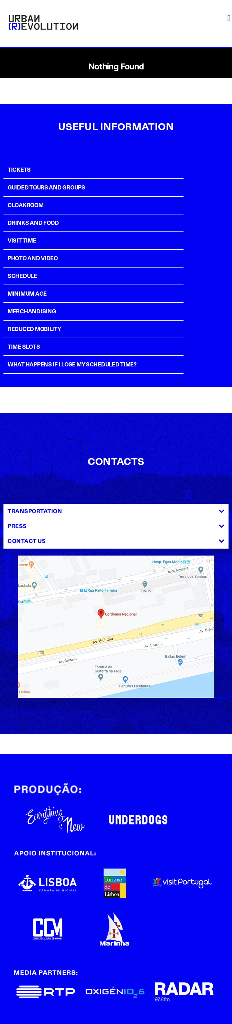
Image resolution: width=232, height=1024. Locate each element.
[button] (228, 18)
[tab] (114, 169)
